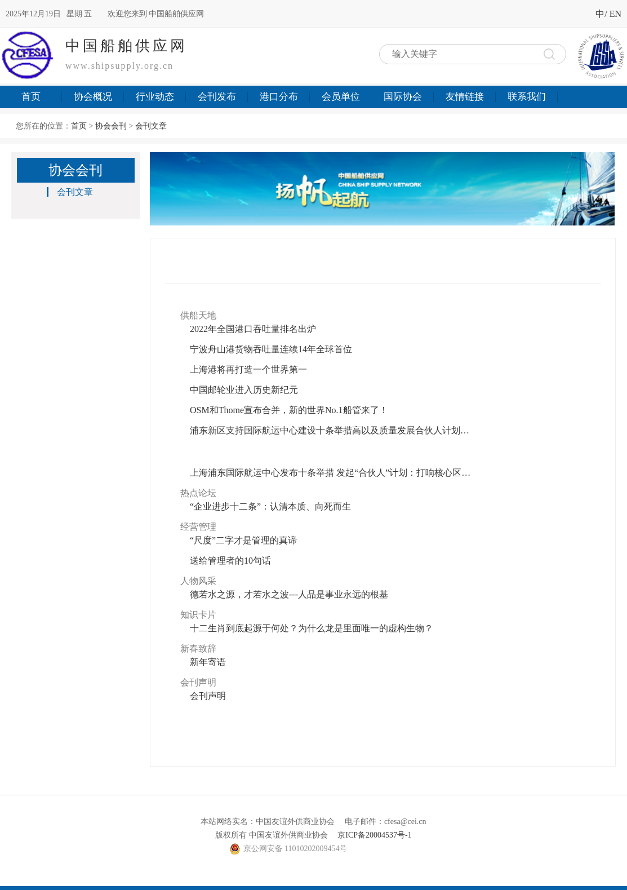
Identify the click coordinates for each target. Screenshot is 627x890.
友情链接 (465, 96)
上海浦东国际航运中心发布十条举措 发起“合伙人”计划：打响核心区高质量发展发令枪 (331, 472)
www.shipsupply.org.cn (119, 65)
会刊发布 (217, 96)
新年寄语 (208, 662)
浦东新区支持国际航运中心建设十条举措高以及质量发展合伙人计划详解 (331, 430)
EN (615, 14)
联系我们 (527, 96)
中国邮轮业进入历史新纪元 (244, 390)
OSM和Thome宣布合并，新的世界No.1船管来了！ (289, 410)
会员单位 (341, 96)
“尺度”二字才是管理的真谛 (243, 540)
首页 (31, 96)
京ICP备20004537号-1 (374, 835)
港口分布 (279, 96)
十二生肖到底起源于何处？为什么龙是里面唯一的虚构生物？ (311, 628)
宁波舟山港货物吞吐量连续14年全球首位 (271, 349)
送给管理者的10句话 (230, 560)
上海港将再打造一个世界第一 (248, 369)
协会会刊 (111, 126)
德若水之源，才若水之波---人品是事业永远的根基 (289, 594)
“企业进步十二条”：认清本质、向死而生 (270, 506)
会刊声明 (208, 696)
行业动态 (155, 96)
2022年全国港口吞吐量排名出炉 (253, 329)
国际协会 (403, 96)
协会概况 (93, 96)
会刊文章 (151, 126)
